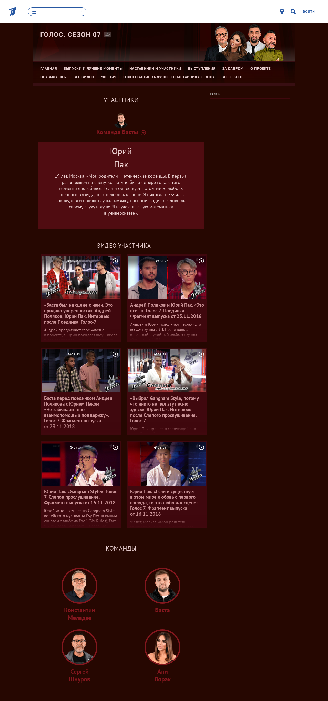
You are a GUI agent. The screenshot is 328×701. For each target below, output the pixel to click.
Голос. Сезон (70, 34)
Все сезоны (233, 77)
